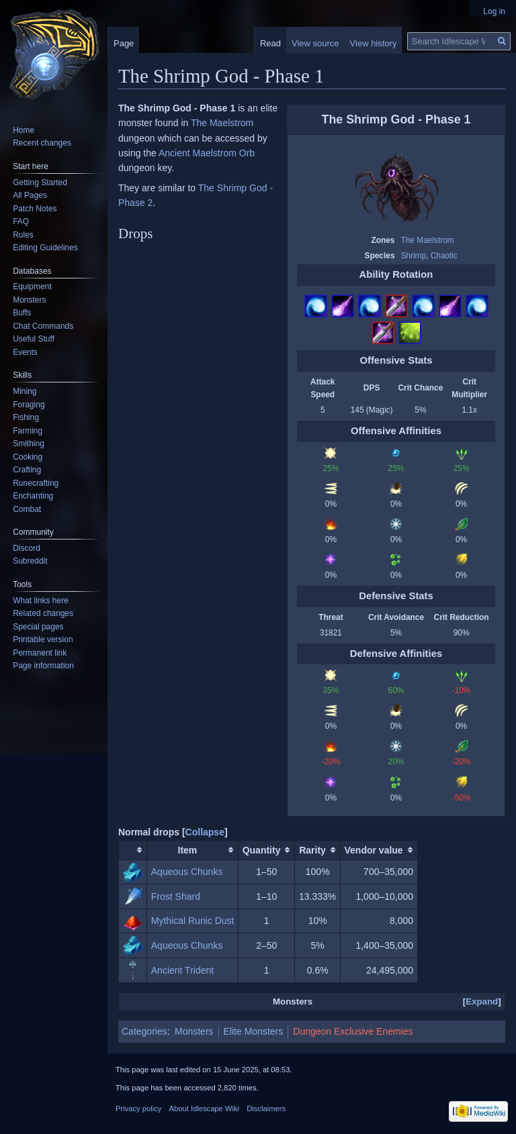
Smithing (28, 443)
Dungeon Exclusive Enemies (353, 1031)
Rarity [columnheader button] (312, 850)
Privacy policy (138, 1108)
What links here (41, 600)
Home (23, 130)
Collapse (204, 832)
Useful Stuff (33, 339)
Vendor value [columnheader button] (374, 850)
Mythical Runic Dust (192, 920)
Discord (26, 548)
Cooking (27, 457)
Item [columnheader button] (188, 850)
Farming (27, 430)
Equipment (32, 286)
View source (315, 43)
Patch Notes (34, 208)
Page (124, 43)
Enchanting (33, 496)
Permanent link (40, 653)
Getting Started (40, 182)
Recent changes (42, 143)
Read (270, 43)
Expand (482, 1001)
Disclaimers (266, 1108)
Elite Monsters (254, 1031)
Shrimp (413, 255)
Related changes (43, 613)
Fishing (26, 417)
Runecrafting (35, 483)
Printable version (43, 639)
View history (373, 43)
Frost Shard (175, 896)
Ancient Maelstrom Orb (207, 153)
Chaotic (444, 255)
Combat (27, 509)
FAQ (21, 221)
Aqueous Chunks (187, 871)
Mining (24, 391)
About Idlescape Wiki (204, 1108)
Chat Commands (43, 326)
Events (25, 352)
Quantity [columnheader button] (262, 850)
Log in (494, 11)
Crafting (27, 469)
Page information (43, 665)
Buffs (22, 312)
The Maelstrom (427, 240)
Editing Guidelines (45, 247)
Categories (144, 1031)
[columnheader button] (133, 850)
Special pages (38, 626)
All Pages (30, 195)
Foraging (28, 404)
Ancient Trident (182, 970)
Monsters (194, 1031)
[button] (205, 832)
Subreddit (30, 561)
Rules (23, 235)
